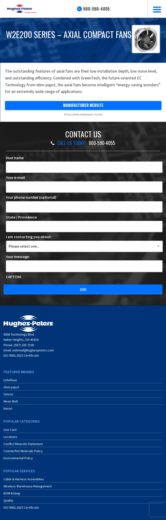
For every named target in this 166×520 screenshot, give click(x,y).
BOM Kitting (12, 493)
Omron (8, 394)
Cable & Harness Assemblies (24, 479)
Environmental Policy (18, 458)
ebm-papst (11, 387)
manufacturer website (83, 105)
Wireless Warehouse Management (28, 486)
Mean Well (11, 401)
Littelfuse (10, 380)
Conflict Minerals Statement (23, 444)
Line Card (10, 430)
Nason (8, 408)
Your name (16, 157)
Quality (8, 500)
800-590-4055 (96, 9)
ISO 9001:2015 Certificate (21, 355)
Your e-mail (17, 177)
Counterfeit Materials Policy (23, 451)
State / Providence (23, 217)
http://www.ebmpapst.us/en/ (83, 114)
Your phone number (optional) (31, 197)
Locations (10, 437)
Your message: (18, 256)
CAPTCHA (13, 276)
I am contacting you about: (30, 236)
